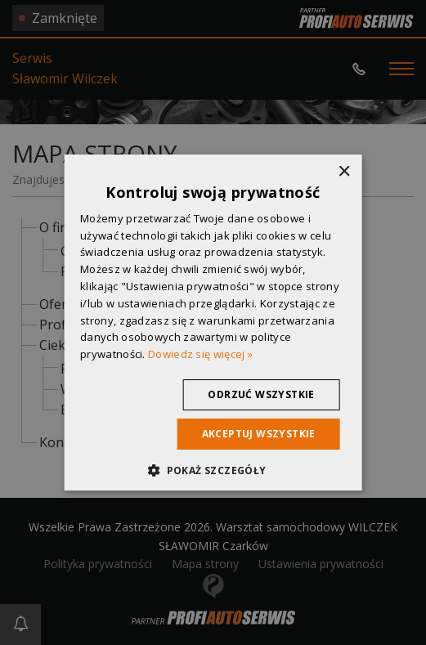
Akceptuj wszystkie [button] (259, 434)
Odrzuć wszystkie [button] (261, 394)
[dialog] (213, 322)
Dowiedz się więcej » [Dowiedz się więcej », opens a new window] (200, 354)
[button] (212, 470)
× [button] (344, 172)
